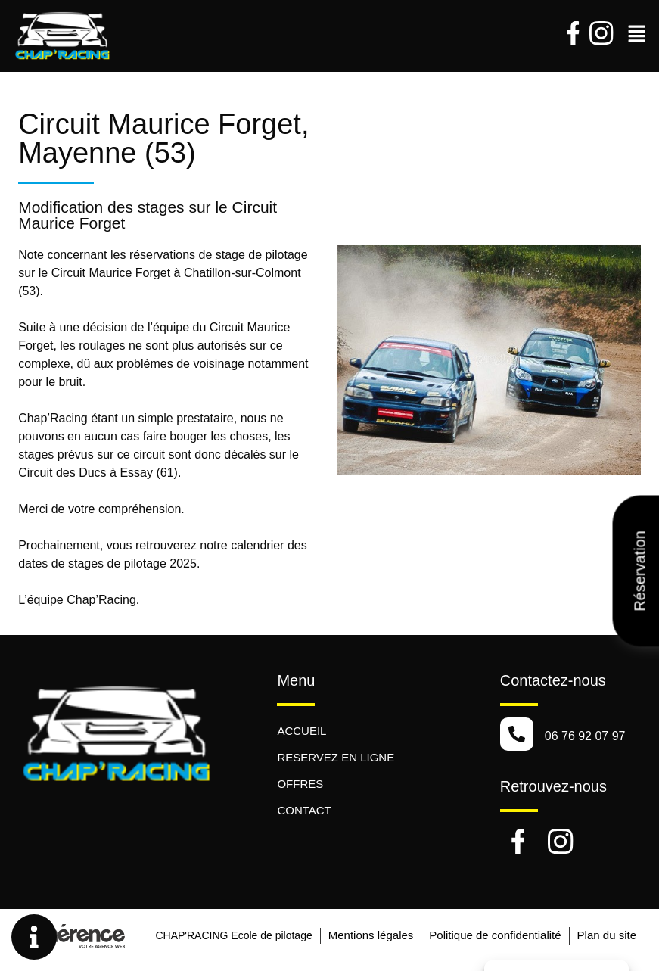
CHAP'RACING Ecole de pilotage (231, 935)
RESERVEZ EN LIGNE (335, 757)
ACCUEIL (301, 730)
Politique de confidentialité (494, 935)
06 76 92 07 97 (585, 736)
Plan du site (606, 935)
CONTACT (304, 810)
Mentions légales (369, 935)
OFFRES (300, 783)
